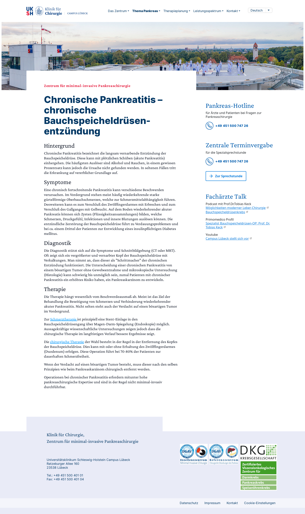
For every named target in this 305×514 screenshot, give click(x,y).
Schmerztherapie (63, 319)
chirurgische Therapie (67, 341)
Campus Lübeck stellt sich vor (229, 238)
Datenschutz (189, 503)
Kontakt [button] (232, 11)
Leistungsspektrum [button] (207, 11)
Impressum (212, 503)
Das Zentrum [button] (117, 11)
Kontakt (232, 503)
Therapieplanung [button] (175, 11)
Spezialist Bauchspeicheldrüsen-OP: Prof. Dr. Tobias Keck (238, 225)
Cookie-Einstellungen (259, 503)
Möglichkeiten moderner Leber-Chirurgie (237, 208)
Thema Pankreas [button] (145, 11)
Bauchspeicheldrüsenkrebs (227, 212)
